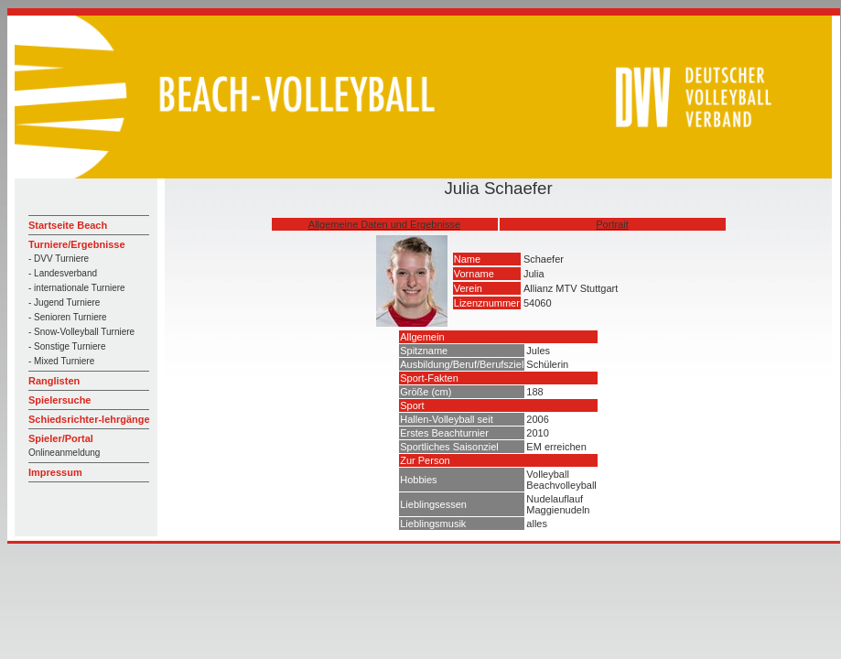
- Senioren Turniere (67, 317)
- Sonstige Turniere (67, 346)
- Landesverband (62, 273)
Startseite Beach (67, 225)
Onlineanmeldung (64, 453)
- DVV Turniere (58, 259)
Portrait (612, 224)
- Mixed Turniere (61, 361)
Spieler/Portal (60, 438)
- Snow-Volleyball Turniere (81, 332)
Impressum (55, 472)
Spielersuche (59, 399)
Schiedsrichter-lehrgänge (89, 419)
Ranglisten (54, 380)
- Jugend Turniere (64, 302)
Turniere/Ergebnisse (76, 244)
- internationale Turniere (76, 288)
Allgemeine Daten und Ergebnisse (384, 224)
